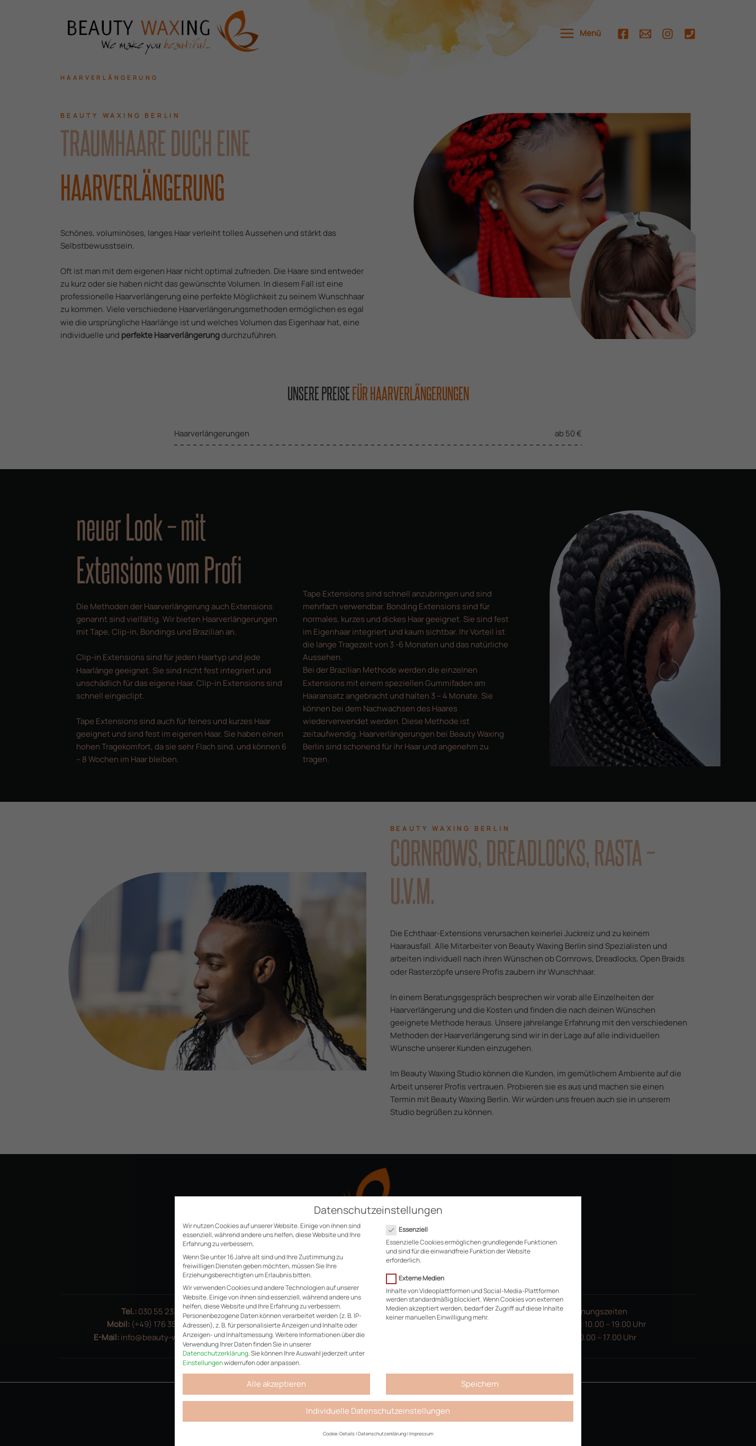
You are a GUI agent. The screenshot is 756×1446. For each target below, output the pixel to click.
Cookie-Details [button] (339, 1433)
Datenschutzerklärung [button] (382, 1433)
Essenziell (410, 1229)
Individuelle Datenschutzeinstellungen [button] (378, 1410)
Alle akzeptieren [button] (276, 1383)
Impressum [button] (421, 1433)
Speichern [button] (480, 1383)
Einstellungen (203, 1362)
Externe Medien (418, 1278)
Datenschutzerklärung (215, 1353)
